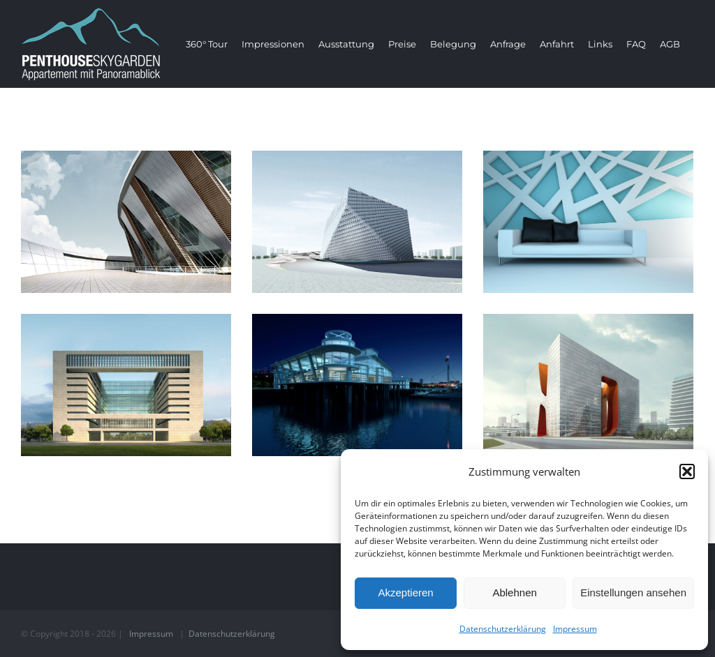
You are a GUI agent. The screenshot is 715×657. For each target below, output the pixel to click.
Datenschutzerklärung (502, 629)
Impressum (575, 629)
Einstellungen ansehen (633, 592)
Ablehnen (514, 592)
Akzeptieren (405, 592)
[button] (687, 471)
